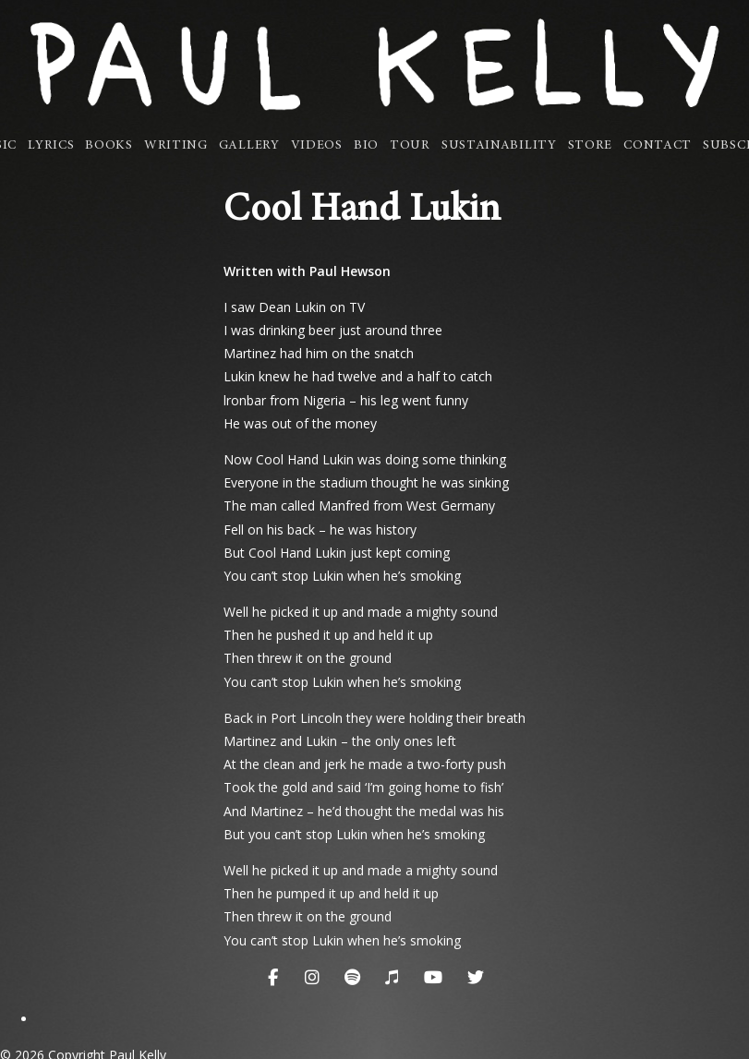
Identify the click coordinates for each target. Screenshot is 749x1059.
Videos (317, 145)
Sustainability (499, 145)
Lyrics (51, 145)
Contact (657, 145)
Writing (176, 145)
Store (590, 145)
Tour (410, 145)
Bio (366, 145)
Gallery (249, 145)
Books (109, 145)
